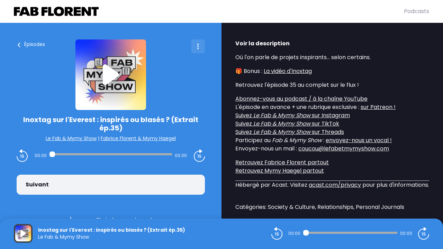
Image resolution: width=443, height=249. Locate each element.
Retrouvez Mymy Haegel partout (279, 171)
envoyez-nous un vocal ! (359, 140)
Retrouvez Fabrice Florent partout (282, 162)
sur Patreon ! (378, 107)
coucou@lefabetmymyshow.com (343, 149)
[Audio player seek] (110, 154)
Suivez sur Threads (289, 132)
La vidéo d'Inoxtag (288, 71)
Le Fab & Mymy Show (71, 138)
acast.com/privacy (335, 185)
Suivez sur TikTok (287, 124)
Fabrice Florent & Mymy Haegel (138, 138)
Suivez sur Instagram (292, 115)
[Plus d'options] (198, 46)
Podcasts (416, 11)
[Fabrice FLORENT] (209, 11)
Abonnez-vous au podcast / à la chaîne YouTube (301, 99)
